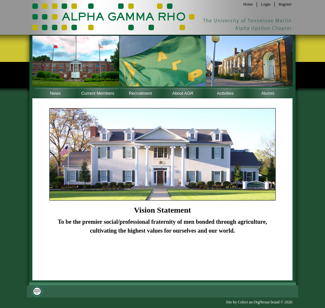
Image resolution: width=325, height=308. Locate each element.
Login (265, 4)
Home (248, 4)
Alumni (267, 93)
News (55, 93)
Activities (225, 93)
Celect (243, 302)
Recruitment (140, 93)
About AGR (182, 93)
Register (285, 4)
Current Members (97, 93)
